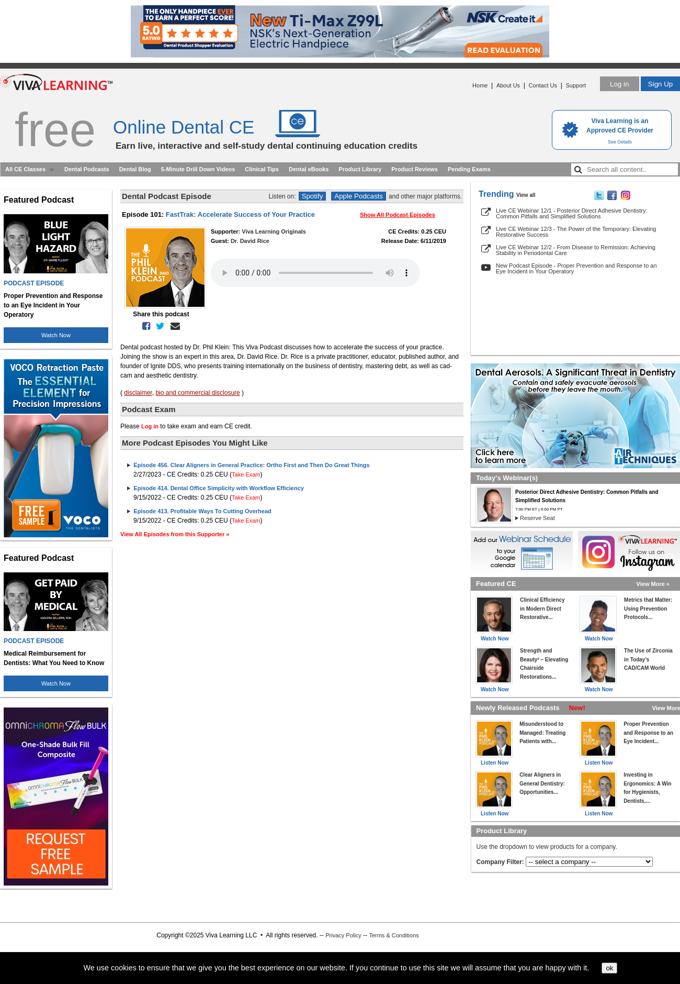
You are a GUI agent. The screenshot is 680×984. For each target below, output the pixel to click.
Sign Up (660, 84)
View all (526, 195)
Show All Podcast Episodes (397, 215)
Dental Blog (135, 169)
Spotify (312, 196)
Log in (619, 84)
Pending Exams (469, 169)
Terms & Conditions (393, 935)
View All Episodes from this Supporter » (174, 534)
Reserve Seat (537, 518)
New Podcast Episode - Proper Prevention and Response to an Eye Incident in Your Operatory (576, 268)
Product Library (359, 169)
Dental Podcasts (86, 169)
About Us (508, 85)
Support (575, 85)
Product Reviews (414, 169)
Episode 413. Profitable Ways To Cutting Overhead (202, 511)
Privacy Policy (343, 935)
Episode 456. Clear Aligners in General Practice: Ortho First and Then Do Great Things (251, 465)
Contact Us (543, 85)
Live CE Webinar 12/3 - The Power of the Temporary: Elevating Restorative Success (576, 232)
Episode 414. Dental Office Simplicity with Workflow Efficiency (218, 488)
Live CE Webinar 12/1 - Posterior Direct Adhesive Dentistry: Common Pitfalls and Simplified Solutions (572, 213)
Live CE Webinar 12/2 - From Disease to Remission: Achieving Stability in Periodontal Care (575, 250)
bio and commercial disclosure (197, 392)
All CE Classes (25, 169)
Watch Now (56, 335)
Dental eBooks (308, 169)
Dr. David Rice (250, 241)
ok (609, 968)
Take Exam (246, 474)
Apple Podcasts (358, 196)
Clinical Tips (262, 169)
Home (480, 85)
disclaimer (138, 392)
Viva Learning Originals (274, 231)
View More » (653, 584)
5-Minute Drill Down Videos (198, 169)
